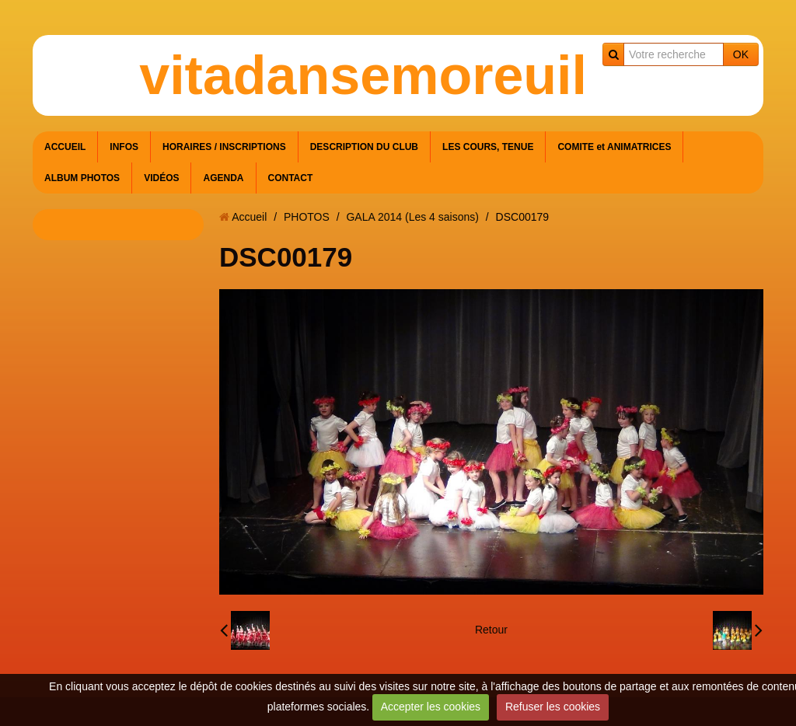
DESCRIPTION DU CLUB (364, 146)
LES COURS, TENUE (487, 146)
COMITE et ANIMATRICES (614, 146)
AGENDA (223, 178)
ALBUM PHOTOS (82, 178)
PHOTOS (307, 217)
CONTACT (290, 178)
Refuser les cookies (552, 706)
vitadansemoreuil (363, 75)
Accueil (249, 217)
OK (741, 54)
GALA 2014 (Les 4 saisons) (412, 217)
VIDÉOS (161, 178)
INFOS (124, 146)
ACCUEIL (65, 146)
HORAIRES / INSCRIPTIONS (224, 146)
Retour (491, 629)
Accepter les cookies (430, 706)
